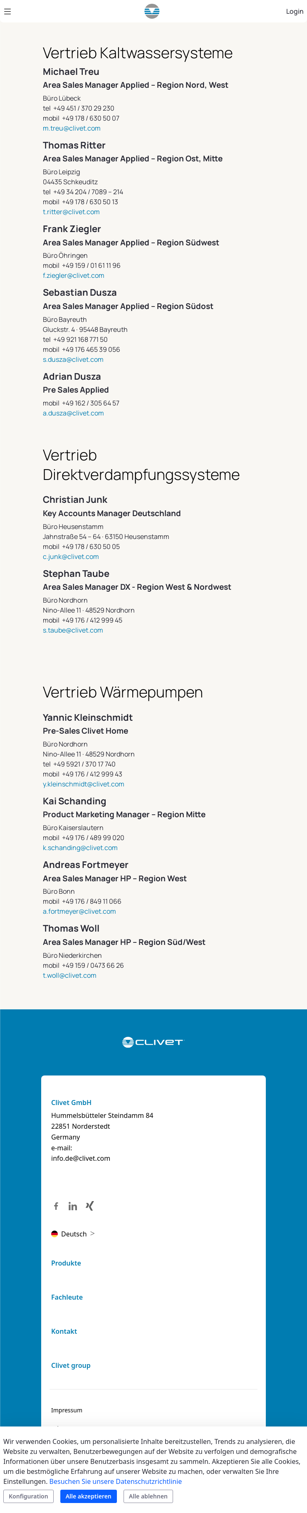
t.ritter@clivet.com (71, 211)
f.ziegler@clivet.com (73, 275)
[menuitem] (66, 1410)
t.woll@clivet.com (70, 975)
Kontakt (64, 1331)
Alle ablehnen (148, 1496)
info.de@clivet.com (80, 1158)
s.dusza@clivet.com (73, 359)
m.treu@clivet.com (72, 128)
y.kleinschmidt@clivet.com (83, 784)
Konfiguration (28, 1496)
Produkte (66, 1263)
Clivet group (71, 1365)
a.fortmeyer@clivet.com (79, 911)
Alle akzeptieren (88, 1496)
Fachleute (67, 1297)
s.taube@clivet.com (73, 630)
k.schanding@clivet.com (80, 847)
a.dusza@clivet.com (73, 413)
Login (295, 11)
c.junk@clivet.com (71, 556)
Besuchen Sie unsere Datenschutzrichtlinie (116, 1481)
